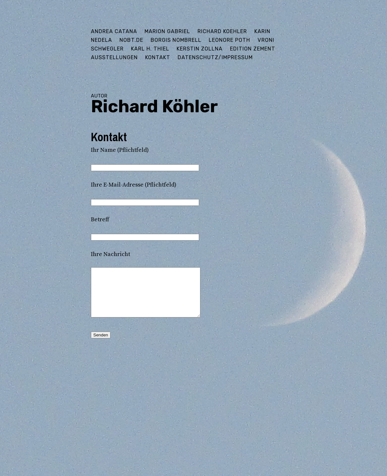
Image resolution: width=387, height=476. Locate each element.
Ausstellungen (114, 57)
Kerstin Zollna (200, 49)
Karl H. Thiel (150, 49)
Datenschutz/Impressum (215, 57)
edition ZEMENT (252, 49)
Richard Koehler (222, 31)
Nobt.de (131, 40)
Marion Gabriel (167, 31)
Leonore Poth (229, 40)
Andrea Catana (114, 31)
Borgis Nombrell (176, 40)
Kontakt (157, 57)
